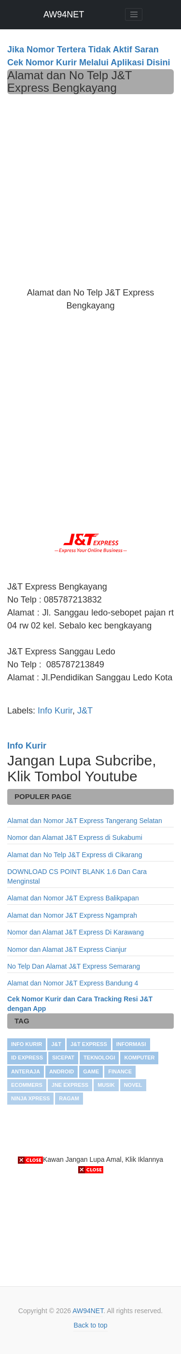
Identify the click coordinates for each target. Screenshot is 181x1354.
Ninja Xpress (30, 1098)
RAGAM (69, 1098)
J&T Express (88, 1044)
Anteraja (25, 1071)
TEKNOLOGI (99, 1057)
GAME (91, 1071)
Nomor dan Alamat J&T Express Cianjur (66, 949)
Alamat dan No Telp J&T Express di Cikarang (74, 855)
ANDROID (61, 1071)
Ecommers (26, 1085)
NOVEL (133, 1085)
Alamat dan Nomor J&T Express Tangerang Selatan (84, 821)
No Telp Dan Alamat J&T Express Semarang (73, 966)
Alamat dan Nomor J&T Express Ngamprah (72, 915)
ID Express (27, 1057)
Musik (105, 1085)
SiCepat (63, 1057)
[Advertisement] (90, 189)
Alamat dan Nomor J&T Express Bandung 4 (72, 983)
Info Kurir (55, 710)
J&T (85, 710)
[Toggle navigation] (133, 14)
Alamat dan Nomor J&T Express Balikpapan (73, 898)
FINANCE (120, 1071)
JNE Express (70, 1085)
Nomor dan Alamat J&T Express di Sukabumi (74, 837)
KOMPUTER (139, 1057)
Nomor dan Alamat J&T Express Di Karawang (75, 932)
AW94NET (63, 14)
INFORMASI (131, 1044)
